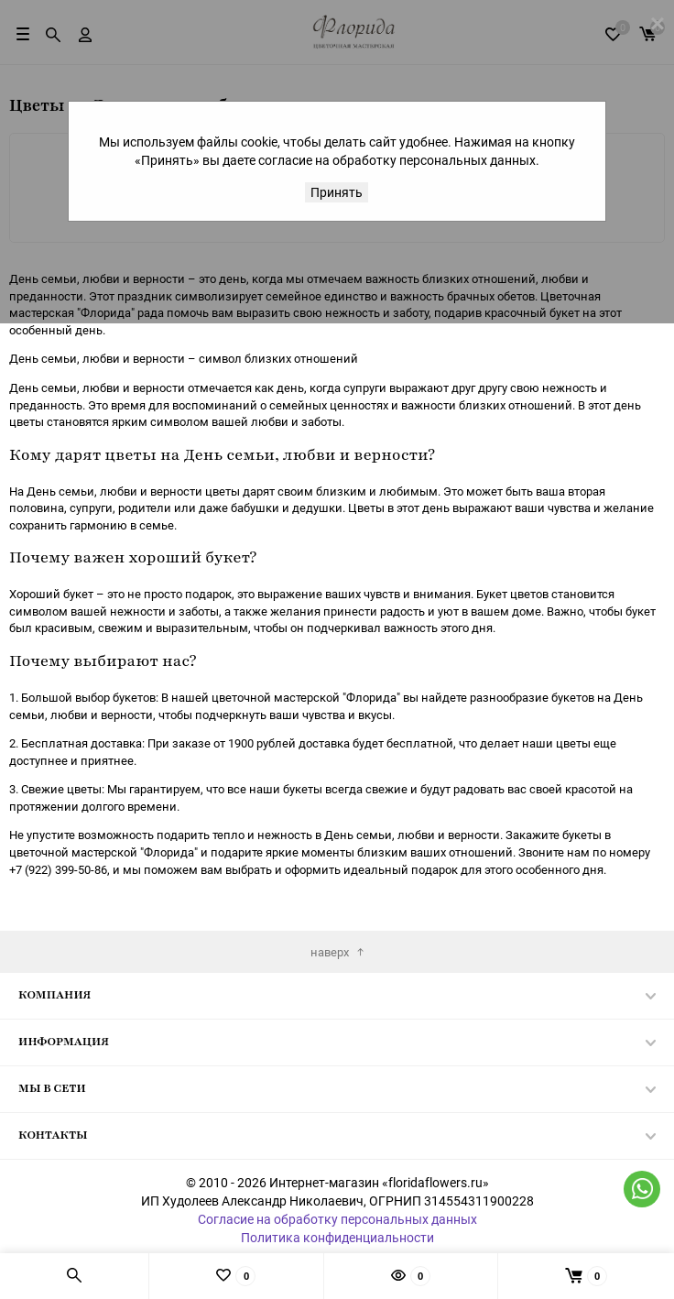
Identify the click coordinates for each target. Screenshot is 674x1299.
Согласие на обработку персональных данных (337, 1219)
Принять (336, 192)
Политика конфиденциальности (337, 1237)
